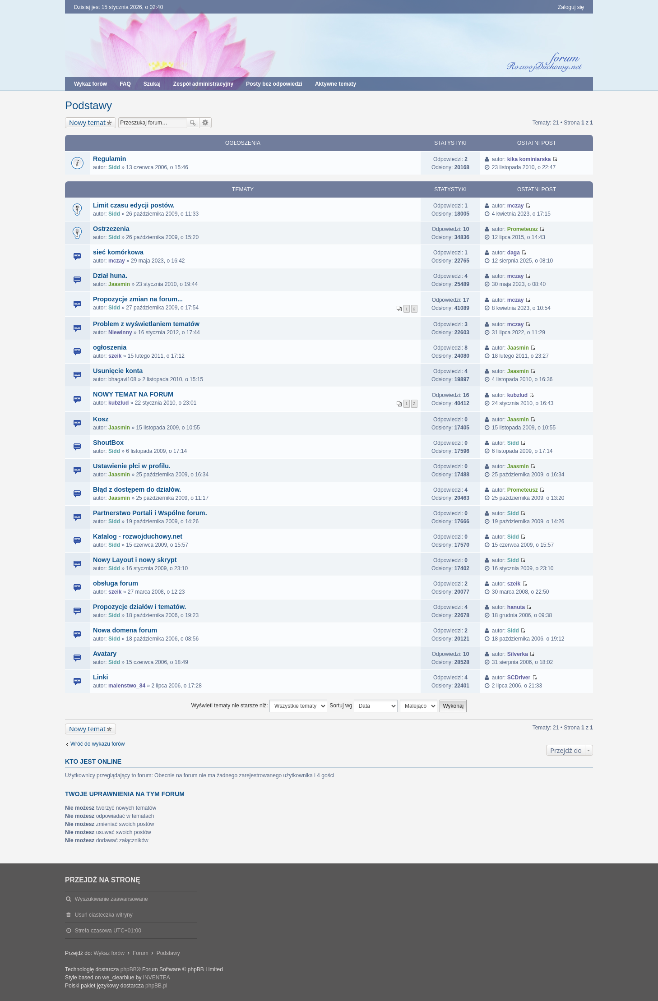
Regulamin (109, 158)
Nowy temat (87, 122)
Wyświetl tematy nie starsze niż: (259, 706)
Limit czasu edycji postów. (134, 205)
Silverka (517, 654)
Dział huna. (110, 275)
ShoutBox (108, 442)
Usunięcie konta (118, 370)
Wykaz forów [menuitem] (90, 84)
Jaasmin (119, 284)
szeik (114, 356)
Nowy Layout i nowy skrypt (135, 559)
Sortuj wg (363, 706)
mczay (515, 206)
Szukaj (192, 122)
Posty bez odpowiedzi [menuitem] (274, 84)
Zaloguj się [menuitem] (571, 7)
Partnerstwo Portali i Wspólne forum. (150, 513)
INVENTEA (156, 977)
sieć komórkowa (118, 252)
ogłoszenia (109, 347)
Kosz (100, 419)
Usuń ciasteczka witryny (104, 915)
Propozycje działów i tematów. (139, 606)
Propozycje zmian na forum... (138, 299)
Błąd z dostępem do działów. (137, 489)
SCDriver (518, 677)
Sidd (114, 167)
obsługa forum (115, 583)
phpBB (128, 969)
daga (513, 252)
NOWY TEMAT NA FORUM (133, 394)
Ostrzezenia (111, 228)
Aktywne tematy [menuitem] (335, 84)
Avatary (104, 653)
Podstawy (88, 105)
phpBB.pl (156, 986)
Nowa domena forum (125, 630)
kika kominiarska (529, 159)
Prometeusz (522, 229)
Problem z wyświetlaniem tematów (146, 324)
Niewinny (120, 332)
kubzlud (118, 403)
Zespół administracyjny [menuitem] (203, 84)
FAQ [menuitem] (125, 84)
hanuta (516, 607)
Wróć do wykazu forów (97, 744)
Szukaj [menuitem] (152, 84)
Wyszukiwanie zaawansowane (205, 122)
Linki (100, 677)
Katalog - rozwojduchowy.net (137, 536)
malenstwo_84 (126, 686)
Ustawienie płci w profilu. (132, 466)
